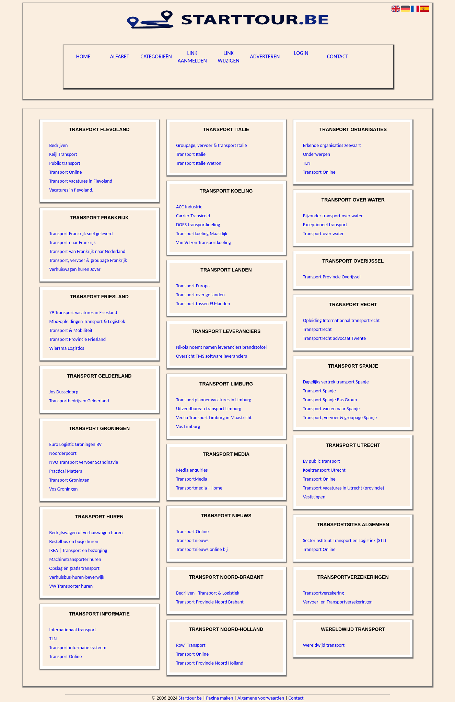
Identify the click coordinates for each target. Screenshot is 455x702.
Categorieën (156, 56)
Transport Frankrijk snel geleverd (81, 234)
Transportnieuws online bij (202, 549)
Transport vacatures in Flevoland (80, 181)
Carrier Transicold (193, 216)
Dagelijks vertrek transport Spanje (336, 382)
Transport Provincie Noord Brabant (210, 602)
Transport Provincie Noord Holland (209, 663)
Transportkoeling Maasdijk (201, 234)
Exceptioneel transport (325, 225)
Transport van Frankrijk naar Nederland (87, 251)
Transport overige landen (200, 295)
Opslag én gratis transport (74, 568)
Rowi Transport (190, 645)
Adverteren (265, 56)
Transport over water (323, 234)
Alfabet (119, 56)
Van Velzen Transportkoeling (203, 242)
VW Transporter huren (71, 586)
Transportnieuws (192, 540)
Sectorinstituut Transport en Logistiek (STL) (344, 540)
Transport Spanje (319, 391)
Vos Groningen (63, 489)
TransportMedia (191, 479)
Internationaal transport (72, 630)
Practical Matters (65, 471)
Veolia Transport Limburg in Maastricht (214, 418)
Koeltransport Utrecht (324, 470)
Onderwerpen (316, 154)
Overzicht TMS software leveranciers (211, 356)
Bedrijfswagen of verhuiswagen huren (85, 533)
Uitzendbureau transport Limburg (208, 409)
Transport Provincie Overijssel (332, 277)
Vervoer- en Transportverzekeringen (338, 602)
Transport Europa (193, 286)
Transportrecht (317, 329)
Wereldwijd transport (324, 645)
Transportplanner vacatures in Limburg (213, 400)
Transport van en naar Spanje (331, 409)
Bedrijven (58, 145)
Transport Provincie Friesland (77, 339)
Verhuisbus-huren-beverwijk (76, 577)
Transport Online (65, 172)
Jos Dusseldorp (63, 392)
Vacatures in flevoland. (71, 190)
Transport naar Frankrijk (72, 242)
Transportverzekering (323, 593)
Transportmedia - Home (199, 488)
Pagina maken (219, 698)
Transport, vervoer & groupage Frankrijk (88, 260)
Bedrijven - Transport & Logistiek (207, 593)
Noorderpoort (62, 453)
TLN (53, 639)
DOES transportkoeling (198, 225)
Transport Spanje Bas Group (330, 400)
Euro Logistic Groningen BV (75, 444)
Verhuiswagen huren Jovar (74, 269)
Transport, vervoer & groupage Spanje (340, 418)
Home (83, 56)
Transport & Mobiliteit (70, 330)
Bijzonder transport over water (333, 216)
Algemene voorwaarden (260, 698)
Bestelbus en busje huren (73, 541)
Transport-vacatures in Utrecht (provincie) (343, 488)
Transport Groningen (69, 480)
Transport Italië (191, 154)
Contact (337, 56)
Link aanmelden (192, 57)
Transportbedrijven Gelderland (79, 401)
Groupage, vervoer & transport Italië (211, 145)
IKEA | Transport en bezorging (78, 550)
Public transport (64, 163)
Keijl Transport (63, 154)
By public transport (321, 461)
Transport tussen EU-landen (203, 304)
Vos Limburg (188, 426)
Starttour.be (189, 698)
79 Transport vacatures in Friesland (83, 312)
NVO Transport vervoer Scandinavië (83, 462)
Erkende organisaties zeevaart (332, 145)
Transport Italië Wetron (198, 163)
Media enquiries (192, 470)
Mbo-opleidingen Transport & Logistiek (87, 321)
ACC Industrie (189, 207)
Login (301, 53)
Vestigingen (314, 497)
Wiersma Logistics (66, 348)
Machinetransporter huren (75, 559)
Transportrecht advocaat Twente (334, 338)
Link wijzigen (229, 57)
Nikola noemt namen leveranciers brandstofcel (221, 347)
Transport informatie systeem (77, 648)
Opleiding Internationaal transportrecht (341, 320)
